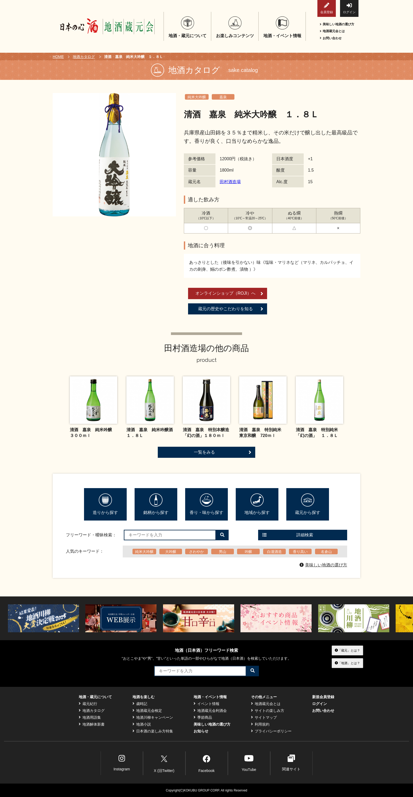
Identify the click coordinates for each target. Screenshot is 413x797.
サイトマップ (264, 717)
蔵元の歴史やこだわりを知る (230, 309)
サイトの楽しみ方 (267, 710)
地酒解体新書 (92, 724)
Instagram (122, 763)
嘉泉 (223, 97)
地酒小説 (141, 724)
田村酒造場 (230, 181)
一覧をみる (222, 452)
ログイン (349, 8)
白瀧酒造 (274, 552)
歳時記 (139, 704)
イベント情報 (206, 704)
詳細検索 (287, 535)
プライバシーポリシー (271, 731)
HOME (58, 57)
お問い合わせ (331, 38)
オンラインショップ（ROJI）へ (229, 293)
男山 (222, 552)
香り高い (300, 552)
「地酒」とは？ (347, 663)
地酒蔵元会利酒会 (210, 710)
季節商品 (203, 717)
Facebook (206, 763)
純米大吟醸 (197, 97)
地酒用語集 (90, 717)
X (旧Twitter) (164, 763)
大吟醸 (170, 552)
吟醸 (248, 552)
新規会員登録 (323, 697)
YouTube (249, 763)
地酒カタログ (84, 57)
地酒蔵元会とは (332, 31)
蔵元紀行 (88, 704)
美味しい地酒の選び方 (337, 24)
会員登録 (326, 8)
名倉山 (326, 552)
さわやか (196, 552)
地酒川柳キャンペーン (152, 717)
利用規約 (260, 724)
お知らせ (201, 731)
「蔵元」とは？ (347, 650)
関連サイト (291, 763)
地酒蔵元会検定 (147, 710)
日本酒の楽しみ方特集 (152, 731)
